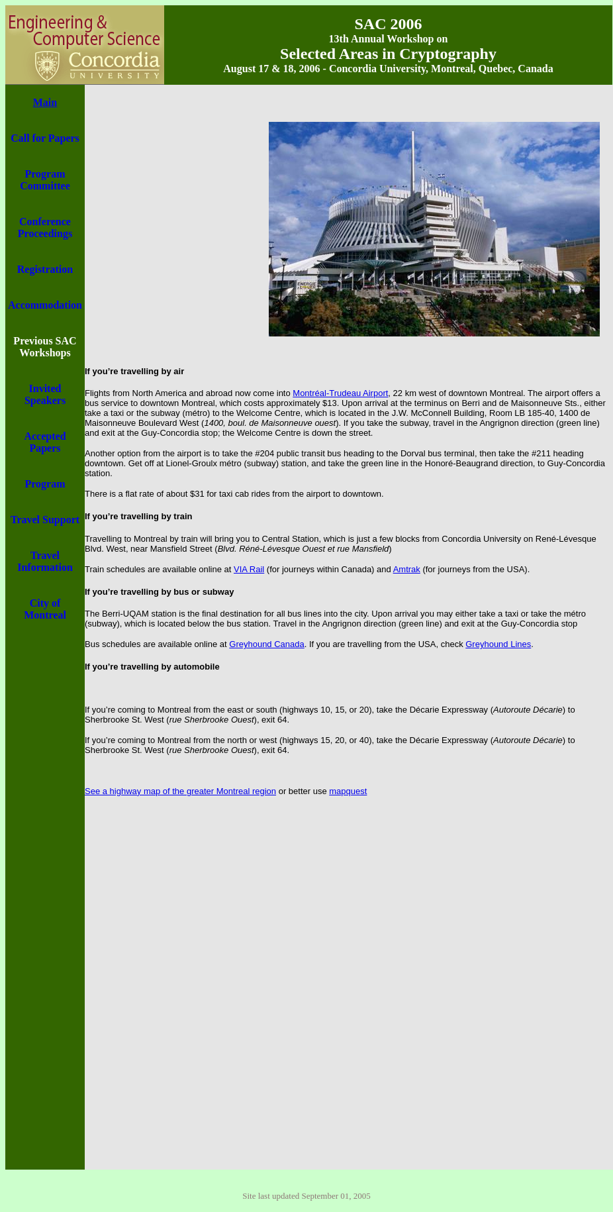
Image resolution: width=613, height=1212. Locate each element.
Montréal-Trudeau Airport (340, 393)
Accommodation (45, 305)
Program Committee (45, 179)
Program (44, 483)
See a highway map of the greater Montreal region (180, 791)
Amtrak (406, 569)
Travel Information (45, 561)
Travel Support (45, 519)
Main (45, 102)
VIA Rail (249, 569)
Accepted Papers (45, 442)
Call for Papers (45, 138)
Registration (45, 269)
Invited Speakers (45, 394)
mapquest (348, 791)
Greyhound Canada (266, 644)
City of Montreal (45, 609)
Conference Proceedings (45, 227)
